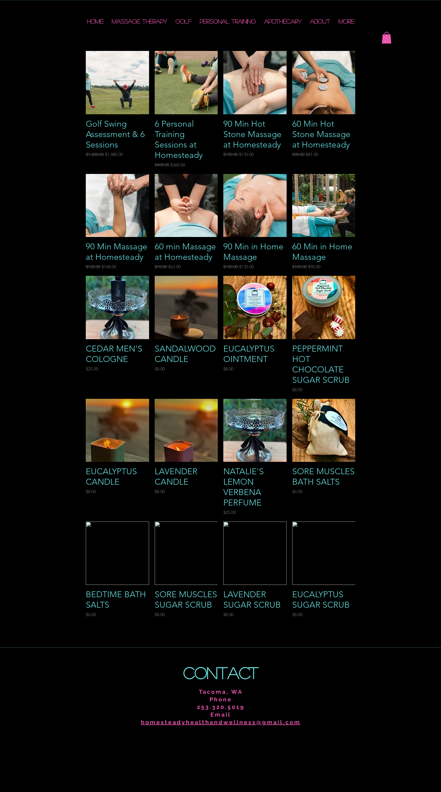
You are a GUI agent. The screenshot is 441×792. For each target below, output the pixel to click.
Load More (220, 634)
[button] (387, 38)
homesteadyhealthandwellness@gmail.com (221, 722)
